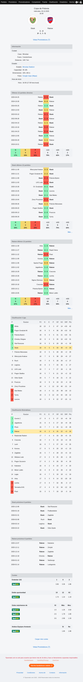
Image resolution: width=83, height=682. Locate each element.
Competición (36, 2)
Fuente (44, 2)
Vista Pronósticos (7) (41, 40)
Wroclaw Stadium (29, 67)
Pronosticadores (24, 2)
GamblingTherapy (43, 660)
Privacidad (20, 672)
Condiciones (31, 672)
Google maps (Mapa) (30, 76)
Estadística (63, 2)
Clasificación (53, 2)
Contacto (52, 672)
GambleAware (28, 660)
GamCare (56, 660)
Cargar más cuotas (41, 639)
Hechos (72, 2)
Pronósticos (13, 2)
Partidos (4, 2)
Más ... (70, 232)
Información (63, 672)
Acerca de (42, 672)
